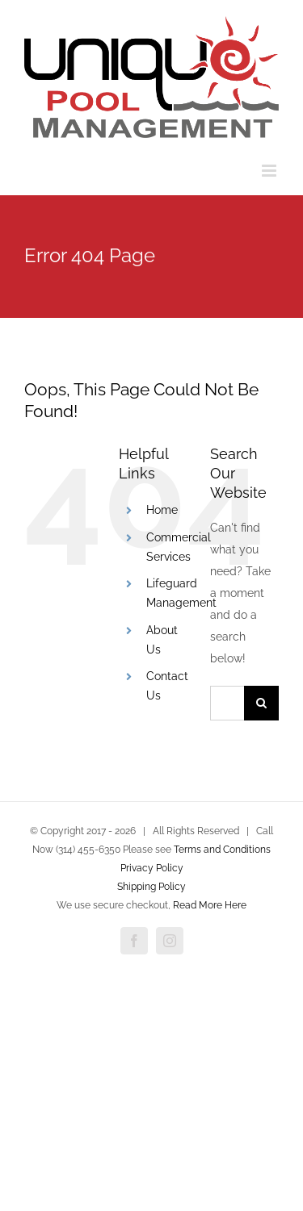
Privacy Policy (151, 868)
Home (162, 509)
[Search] (261, 703)
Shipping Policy (151, 886)
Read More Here (209, 905)
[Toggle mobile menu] (270, 170)
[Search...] (227, 703)
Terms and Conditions (222, 849)
